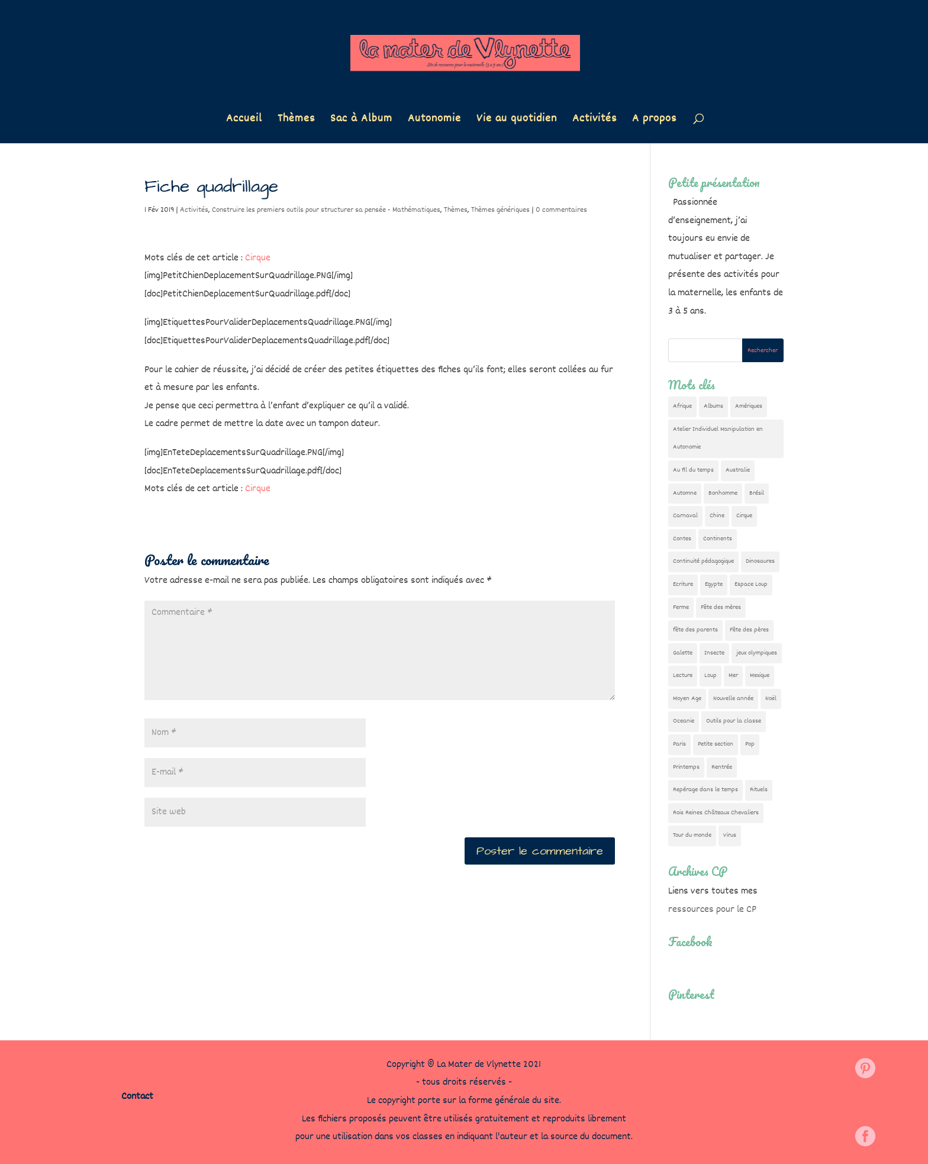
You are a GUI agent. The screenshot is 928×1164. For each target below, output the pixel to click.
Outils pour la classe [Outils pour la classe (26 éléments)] (733, 721)
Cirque (257, 258)
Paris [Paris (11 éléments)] (679, 744)
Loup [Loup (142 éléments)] (710, 675)
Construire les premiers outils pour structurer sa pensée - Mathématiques (326, 210)
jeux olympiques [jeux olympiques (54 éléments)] (756, 653)
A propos (654, 121)
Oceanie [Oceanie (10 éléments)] (683, 721)
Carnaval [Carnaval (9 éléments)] (685, 516)
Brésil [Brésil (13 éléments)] (756, 493)
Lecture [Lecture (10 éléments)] (682, 675)
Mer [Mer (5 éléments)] (733, 675)
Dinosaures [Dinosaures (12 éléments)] (760, 561)
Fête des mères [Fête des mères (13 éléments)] (721, 607)
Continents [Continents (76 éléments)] (717, 539)
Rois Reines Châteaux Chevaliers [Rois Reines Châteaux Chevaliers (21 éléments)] (716, 813)
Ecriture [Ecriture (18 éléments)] (683, 584)
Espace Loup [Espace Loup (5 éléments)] (751, 584)
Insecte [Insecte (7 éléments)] (714, 653)
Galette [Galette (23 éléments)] (682, 653)
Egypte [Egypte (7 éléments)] (714, 584)
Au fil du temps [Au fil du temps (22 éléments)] (693, 470)
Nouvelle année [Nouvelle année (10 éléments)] (733, 699)
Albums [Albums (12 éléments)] (713, 406)
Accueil (244, 121)
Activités (594, 121)
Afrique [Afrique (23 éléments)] (682, 406)
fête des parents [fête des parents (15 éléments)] (695, 630)
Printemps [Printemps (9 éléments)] (686, 767)
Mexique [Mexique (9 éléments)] (759, 675)
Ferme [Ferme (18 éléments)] (681, 607)
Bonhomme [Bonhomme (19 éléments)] (722, 493)
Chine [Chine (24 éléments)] (717, 516)
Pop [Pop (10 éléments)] (750, 744)
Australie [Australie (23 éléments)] (738, 470)
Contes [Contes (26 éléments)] (682, 539)
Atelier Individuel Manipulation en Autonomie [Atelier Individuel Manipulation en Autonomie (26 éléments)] (718, 438)
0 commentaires (561, 210)
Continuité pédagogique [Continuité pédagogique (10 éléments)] (703, 561)
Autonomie (434, 121)
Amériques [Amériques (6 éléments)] (748, 406)
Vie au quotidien (516, 121)
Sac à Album (361, 121)
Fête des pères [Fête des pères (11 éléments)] (749, 630)
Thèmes (296, 121)
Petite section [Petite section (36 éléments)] (715, 744)
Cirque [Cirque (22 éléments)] (744, 516)
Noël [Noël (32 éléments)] (770, 699)
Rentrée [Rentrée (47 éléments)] (721, 767)
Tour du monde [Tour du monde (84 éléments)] (692, 835)
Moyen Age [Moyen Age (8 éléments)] (687, 699)
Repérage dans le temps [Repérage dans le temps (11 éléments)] (705, 790)
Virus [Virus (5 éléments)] (729, 835)
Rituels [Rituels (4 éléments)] (759, 790)
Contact (137, 1096)
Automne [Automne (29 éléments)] (685, 493)
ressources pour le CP (712, 909)
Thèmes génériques (500, 210)
